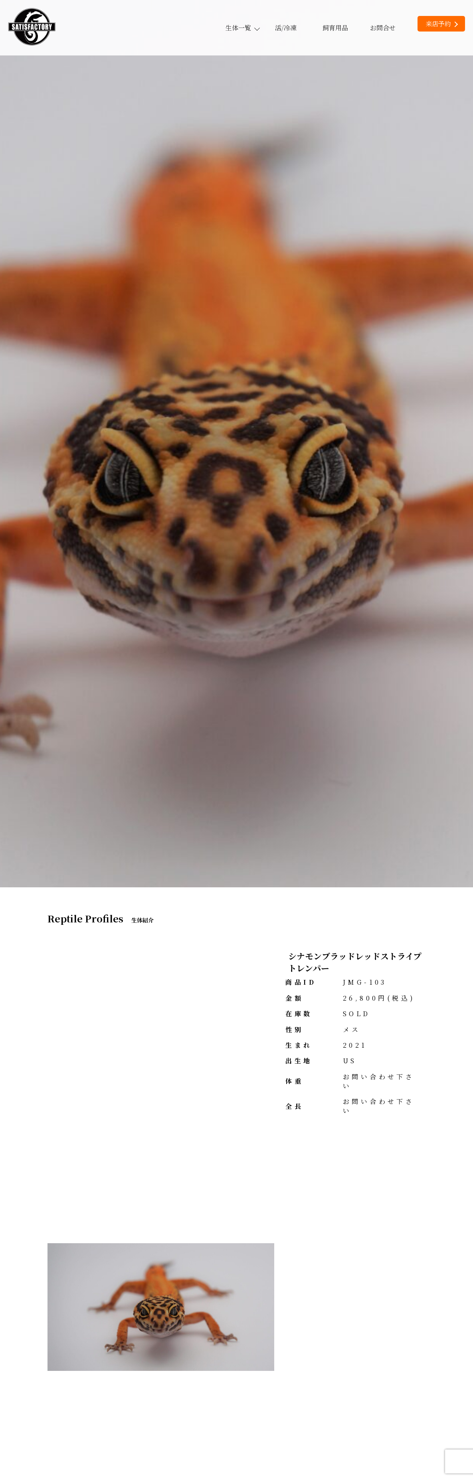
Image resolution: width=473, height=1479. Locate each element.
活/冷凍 (286, 27)
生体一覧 (242, 27)
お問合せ (383, 27)
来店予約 (442, 23)
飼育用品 (335, 27)
